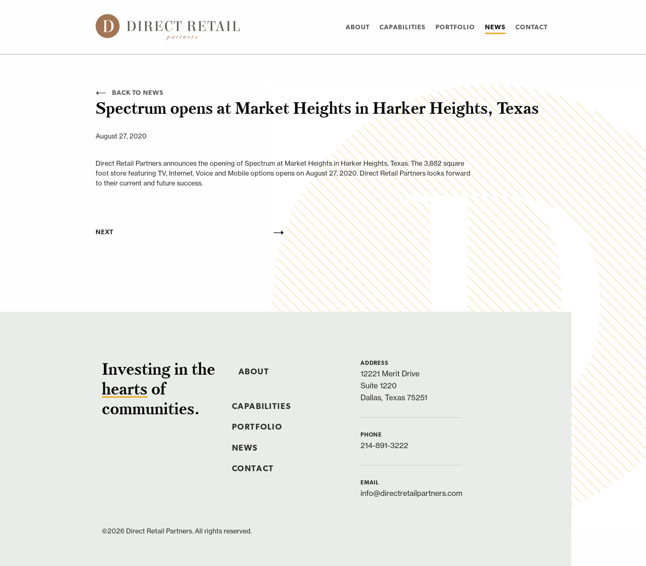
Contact (531, 27)
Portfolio (455, 27)
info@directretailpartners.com (411, 493)
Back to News (130, 93)
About (358, 27)
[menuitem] (358, 27)
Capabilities (402, 27)
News (495, 27)
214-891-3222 (384, 445)
